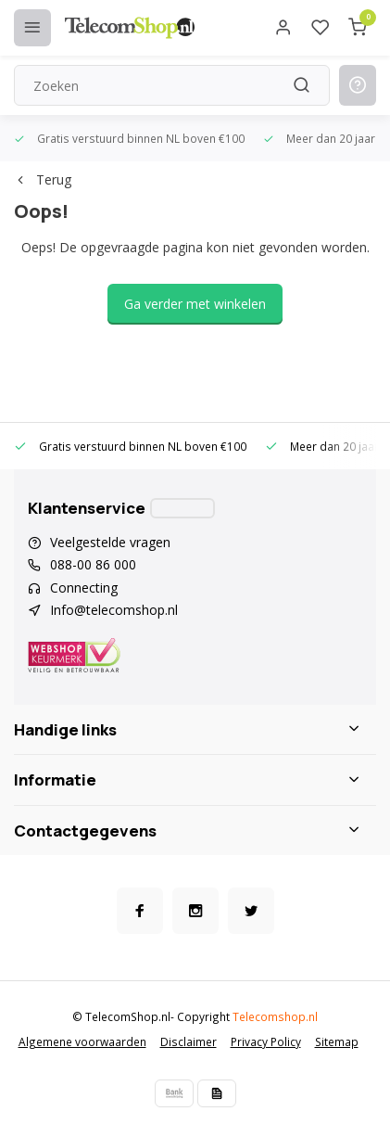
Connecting (84, 587)
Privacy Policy (266, 1041)
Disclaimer (188, 1041)
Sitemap (337, 1041)
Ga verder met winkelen (195, 304)
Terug (42, 179)
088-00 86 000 (93, 564)
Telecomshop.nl (275, 1016)
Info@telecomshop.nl (114, 610)
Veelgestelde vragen (110, 542)
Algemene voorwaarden (82, 1041)
